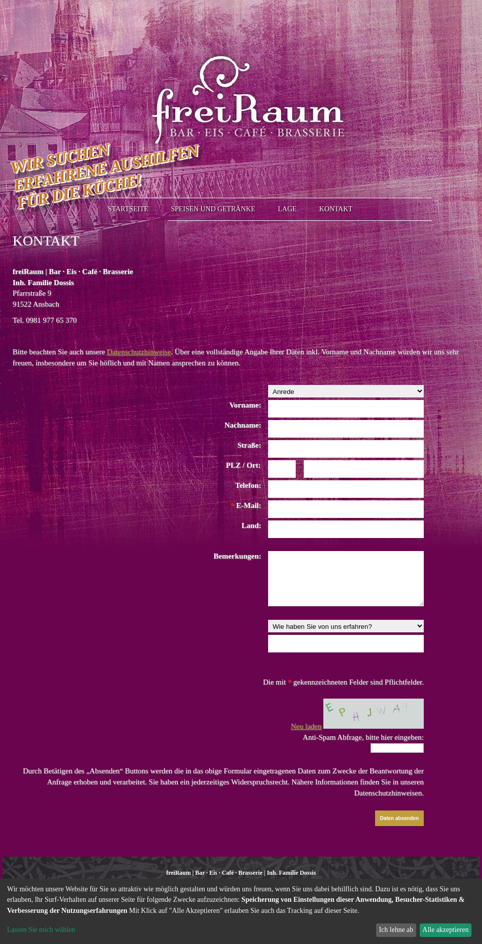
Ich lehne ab (396, 929)
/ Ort (249, 465)
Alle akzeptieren (445, 929)
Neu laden (306, 726)
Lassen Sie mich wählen (41, 929)
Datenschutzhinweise (139, 352)
